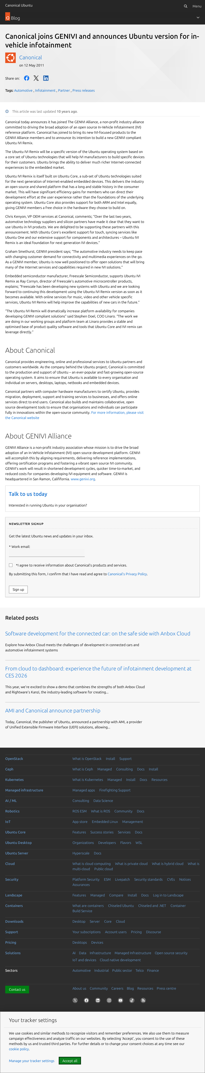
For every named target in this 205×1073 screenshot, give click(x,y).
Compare (116, 895)
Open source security (171, 953)
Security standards (148, 879)
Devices (97, 942)
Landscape (13, 895)
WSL (139, 843)
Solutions (13, 953)
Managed (104, 769)
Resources (159, 780)
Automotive (23, 90)
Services (124, 832)
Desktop (78, 921)
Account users (116, 932)
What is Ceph (82, 769)
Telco (140, 970)
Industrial (101, 970)
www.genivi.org (83, 479)
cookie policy (19, 1049)
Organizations (83, 843)
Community (123, 811)
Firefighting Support (115, 790)
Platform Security (86, 879)
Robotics (12, 811)
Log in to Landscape (168, 895)
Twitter (36, 78)
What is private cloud (131, 864)
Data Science (103, 801)
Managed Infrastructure (133, 953)
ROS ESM (79, 811)
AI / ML (11, 801)
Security (11, 879)
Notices (185, 879)
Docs (141, 769)
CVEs (171, 879)
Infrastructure (100, 953)
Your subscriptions (86, 932)
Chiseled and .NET (152, 906)
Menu (197, 6)
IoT (7, 822)
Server (95, 921)
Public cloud (103, 869)
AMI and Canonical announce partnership (52, 711)
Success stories (102, 832)
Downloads (14, 921)
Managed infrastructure (24, 790)
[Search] (185, 6)
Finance (153, 970)
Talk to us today (28, 494)
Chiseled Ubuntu (121, 906)
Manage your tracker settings (31, 1061)
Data (82, 953)
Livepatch (122, 879)
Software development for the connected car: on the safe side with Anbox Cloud (97, 633)
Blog (130, 988)
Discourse (153, 932)
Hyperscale (81, 853)
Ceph (9, 769)
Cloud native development (120, 960)
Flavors (125, 843)
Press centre (166, 988)
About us (79, 988)
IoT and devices (84, 960)
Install (110, 759)
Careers (117, 988)
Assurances (81, 885)
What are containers (88, 906)
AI (74, 953)
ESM (107, 879)
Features (79, 832)
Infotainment (45, 90)
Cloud (10, 864)
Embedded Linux (105, 822)
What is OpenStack (87, 759)
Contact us (17, 989)
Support (125, 759)
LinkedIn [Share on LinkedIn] (45, 78)
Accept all (69, 1061)
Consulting (124, 769)
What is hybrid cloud (167, 864)
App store (80, 822)
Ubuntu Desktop (18, 843)
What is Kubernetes (87, 780)
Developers (107, 843)
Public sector (122, 970)
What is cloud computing (91, 864)
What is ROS (100, 811)
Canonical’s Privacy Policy (127, 574)
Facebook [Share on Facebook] (26, 78)
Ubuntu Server (16, 853)
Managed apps (83, 790)
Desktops (79, 942)
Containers (14, 906)
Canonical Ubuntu (19, 5)
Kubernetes (14, 780)
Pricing (136, 932)
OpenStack (14, 759)
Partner (64, 90)
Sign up (18, 589)
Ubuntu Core (15, 832)
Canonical (30, 57)
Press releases (83, 90)
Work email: (47, 551)
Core (108, 921)
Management (132, 822)
